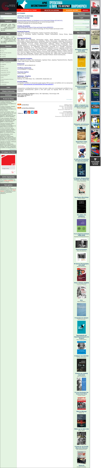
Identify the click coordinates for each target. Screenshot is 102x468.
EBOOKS (85, 10)
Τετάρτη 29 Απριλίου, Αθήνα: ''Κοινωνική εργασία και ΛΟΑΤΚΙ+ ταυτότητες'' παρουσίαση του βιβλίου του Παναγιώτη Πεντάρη (8, 130)
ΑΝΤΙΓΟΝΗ (3, 49)
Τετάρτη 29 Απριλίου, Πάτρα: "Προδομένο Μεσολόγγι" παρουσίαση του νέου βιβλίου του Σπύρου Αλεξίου (8, 103)
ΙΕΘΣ (2, 77)
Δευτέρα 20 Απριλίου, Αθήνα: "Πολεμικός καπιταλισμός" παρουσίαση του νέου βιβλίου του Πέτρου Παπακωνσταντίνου (8, 125)
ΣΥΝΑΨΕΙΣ (3, 84)
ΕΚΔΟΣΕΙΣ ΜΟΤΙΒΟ (72, 10)
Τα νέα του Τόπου (8, 99)
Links (8, 87)
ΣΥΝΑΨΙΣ (3, 56)
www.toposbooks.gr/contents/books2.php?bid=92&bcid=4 (38, 84)
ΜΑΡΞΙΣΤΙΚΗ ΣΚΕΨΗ (6, 52)
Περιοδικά (8, 46)
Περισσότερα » (13, 149)
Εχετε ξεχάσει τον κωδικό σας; (83, 28)
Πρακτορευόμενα (8, 60)
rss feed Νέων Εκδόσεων (27, 108)
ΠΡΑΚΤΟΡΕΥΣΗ (5, 82)
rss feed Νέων (25, 104)
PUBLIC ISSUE (4, 68)
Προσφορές (81, 14)
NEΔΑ (2, 66)
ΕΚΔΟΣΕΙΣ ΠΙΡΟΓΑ (5, 72)
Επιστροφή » (70, 99)
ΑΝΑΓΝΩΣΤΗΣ (4, 70)
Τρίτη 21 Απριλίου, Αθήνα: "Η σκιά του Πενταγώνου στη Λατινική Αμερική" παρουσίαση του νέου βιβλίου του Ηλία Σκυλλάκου (8, 120)
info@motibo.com (68, 109)
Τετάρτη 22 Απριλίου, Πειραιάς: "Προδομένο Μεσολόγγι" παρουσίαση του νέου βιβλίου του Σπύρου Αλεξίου (8, 108)
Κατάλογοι (8, 95)
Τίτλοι (8, 33)
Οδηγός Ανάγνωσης (8, 91)
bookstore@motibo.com (66, 116)
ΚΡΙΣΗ (2, 50)
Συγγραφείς (8, 21)
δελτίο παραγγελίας (8, 180)
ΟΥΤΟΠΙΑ (3, 54)
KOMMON (3, 64)
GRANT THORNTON (6, 62)
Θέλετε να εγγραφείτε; (84, 30)
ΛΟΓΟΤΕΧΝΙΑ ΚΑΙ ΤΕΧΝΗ (29, 10)
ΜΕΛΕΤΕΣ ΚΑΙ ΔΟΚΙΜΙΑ (51, 10)
